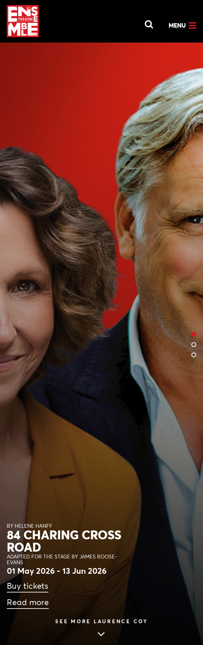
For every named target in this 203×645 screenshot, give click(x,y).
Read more (28, 602)
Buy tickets (27, 586)
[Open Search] (145, 22)
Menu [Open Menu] (177, 25)
